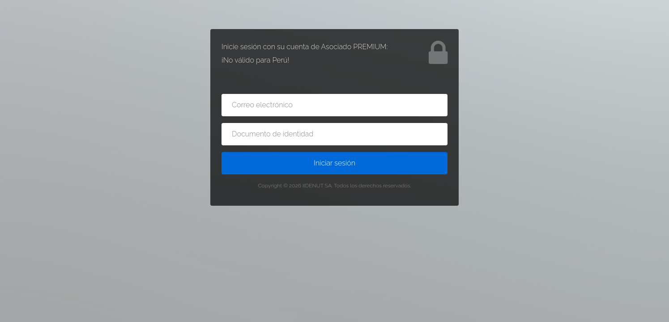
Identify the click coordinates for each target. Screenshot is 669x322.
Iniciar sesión (334, 163)
